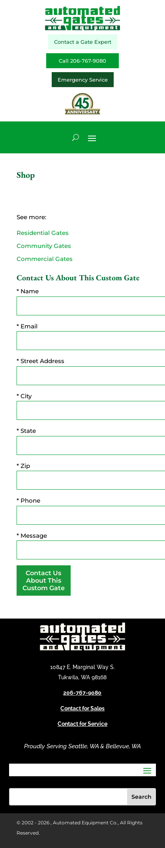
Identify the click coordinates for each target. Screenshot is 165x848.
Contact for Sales (82, 708)
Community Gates (44, 246)
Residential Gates (43, 233)
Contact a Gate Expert (82, 42)
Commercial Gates (45, 259)
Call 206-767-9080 (82, 61)
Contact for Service (82, 724)
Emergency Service (83, 79)
